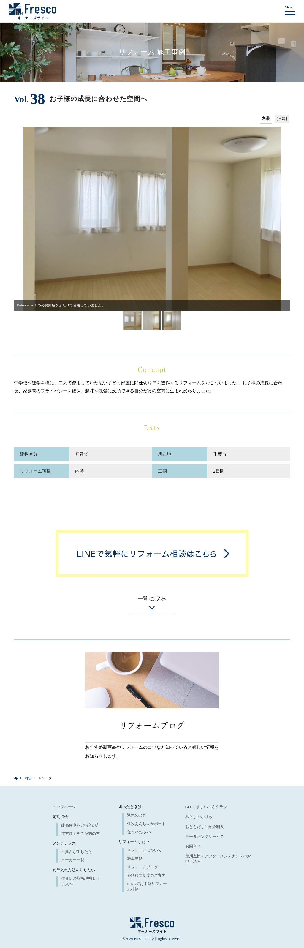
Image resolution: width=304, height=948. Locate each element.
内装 (28, 778)
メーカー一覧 (72, 860)
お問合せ (193, 846)
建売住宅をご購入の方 (80, 825)
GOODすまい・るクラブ (206, 807)
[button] (20, 218)
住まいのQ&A (139, 832)
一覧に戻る (152, 603)
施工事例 (134, 858)
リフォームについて (144, 850)
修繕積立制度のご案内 (146, 875)
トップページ (64, 807)
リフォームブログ (142, 867)
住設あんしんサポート (146, 823)
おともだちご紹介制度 (204, 826)
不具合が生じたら (76, 851)
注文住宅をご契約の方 (80, 833)
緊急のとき (136, 815)
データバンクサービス (204, 836)
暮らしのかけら (198, 816)
